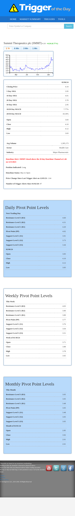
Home (13, 19)
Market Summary (30, 19)
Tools (61, 19)
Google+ (2, 475)
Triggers (49, 19)
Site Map (2, 477)
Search (69, 26)
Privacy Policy (4, 479)
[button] (8, 48)
